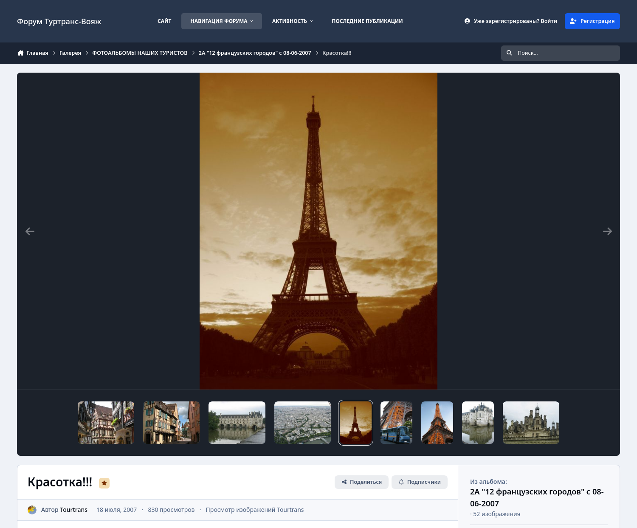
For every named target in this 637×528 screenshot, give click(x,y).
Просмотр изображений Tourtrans (255, 509)
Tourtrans (73, 509)
